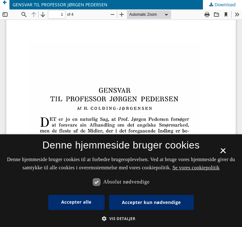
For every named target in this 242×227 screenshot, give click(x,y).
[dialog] (121, 180)
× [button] (223, 152)
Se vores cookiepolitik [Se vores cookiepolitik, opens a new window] (196, 167)
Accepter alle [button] (76, 202)
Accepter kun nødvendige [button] (151, 202)
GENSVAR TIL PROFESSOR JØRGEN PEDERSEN (60, 5)
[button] (121, 219)
